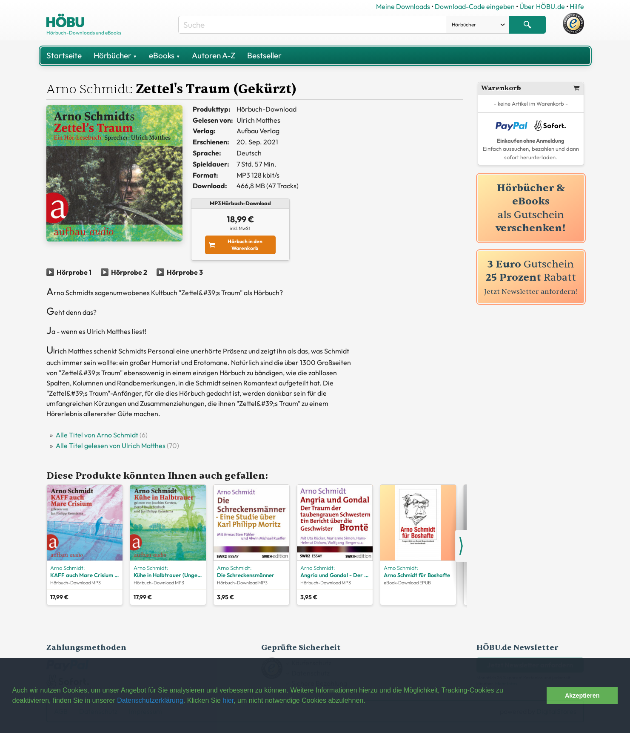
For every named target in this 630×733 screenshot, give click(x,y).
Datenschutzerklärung (150, 700)
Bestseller (264, 55)
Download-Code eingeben (475, 6)
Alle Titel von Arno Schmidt (97, 435)
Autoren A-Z (213, 55)
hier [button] (228, 700)
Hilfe (577, 6)
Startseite (64, 55)
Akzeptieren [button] (582, 695)
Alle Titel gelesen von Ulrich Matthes (110, 445)
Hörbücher (115, 55)
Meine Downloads (403, 6)
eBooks (164, 55)
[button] (538, 695)
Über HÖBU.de (542, 6)
